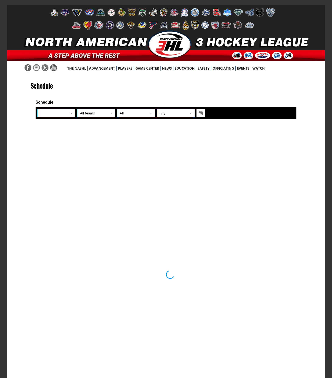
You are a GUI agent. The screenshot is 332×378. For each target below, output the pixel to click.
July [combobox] (162, 113)
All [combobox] (122, 113)
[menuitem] (76, 68)
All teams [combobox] (87, 113)
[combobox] (56, 113)
